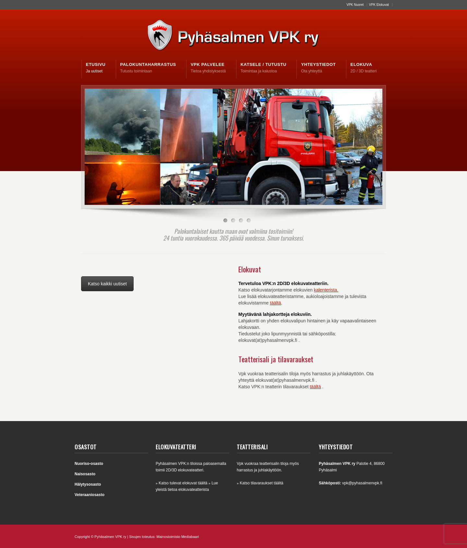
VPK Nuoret (355, 4)
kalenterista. (326, 290)
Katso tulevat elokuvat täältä (183, 483)
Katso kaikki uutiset (107, 283)
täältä (275, 302)
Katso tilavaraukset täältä (261, 483)
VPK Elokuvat (379, 4)
